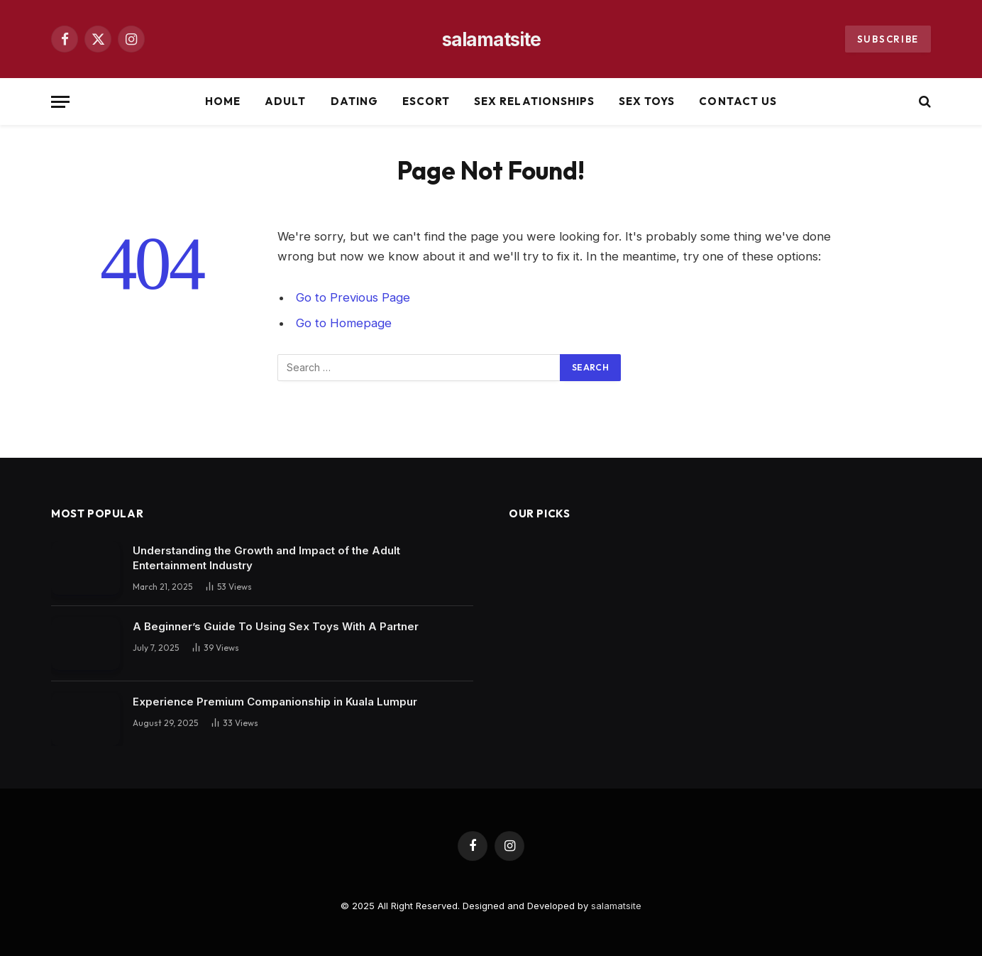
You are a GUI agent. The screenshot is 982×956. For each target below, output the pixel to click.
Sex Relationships (534, 101)
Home (223, 101)
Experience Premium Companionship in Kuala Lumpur (275, 701)
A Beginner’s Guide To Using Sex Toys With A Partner (276, 626)
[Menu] (60, 102)
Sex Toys (647, 101)
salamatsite (616, 905)
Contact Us (738, 101)
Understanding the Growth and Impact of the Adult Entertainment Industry (266, 558)
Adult (285, 101)
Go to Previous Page (353, 297)
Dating (354, 101)
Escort (426, 101)
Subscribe (888, 39)
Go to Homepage (344, 323)
